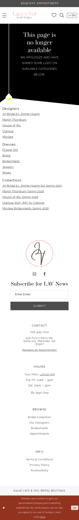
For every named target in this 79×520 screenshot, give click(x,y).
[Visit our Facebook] (44, 274)
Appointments (39, 433)
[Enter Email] (39, 294)
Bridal (6, 155)
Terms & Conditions (39, 459)
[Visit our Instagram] (34, 274)
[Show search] (61, 15)
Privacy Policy (39, 464)
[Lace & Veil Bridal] (24, 15)
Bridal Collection (39, 417)
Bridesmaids (11, 161)
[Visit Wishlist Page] (54, 15)
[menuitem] (4, 15)
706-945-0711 (39, 332)
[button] (4, 15)
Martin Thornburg (14, 119)
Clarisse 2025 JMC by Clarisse (23, 202)
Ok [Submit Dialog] (75, 507)
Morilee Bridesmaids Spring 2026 (25, 208)
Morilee (7, 137)
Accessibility (39, 470)
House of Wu (11, 125)
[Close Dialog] (4, 508)
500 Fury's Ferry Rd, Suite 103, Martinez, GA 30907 (39, 341)
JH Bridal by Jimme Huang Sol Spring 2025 (32, 185)
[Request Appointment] (39, 3)
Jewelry (8, 167)
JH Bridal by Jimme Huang (21, 114)
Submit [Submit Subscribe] (39, 305)
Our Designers (39, 422)
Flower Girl (10, 150)
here (42, 516)
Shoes (6, 172)
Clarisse (8, 131)
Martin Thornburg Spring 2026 (23, 191)
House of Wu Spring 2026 (20, 197)
